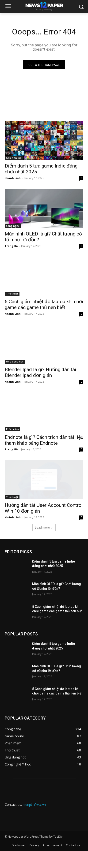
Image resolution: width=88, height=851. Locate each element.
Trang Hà (11, 246)
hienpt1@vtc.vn (34, 804)
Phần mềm (12, 429)
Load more (44, 528)
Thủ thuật (12, 293)
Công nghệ (12, 226)
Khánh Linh (13, 178)
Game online (13, 158)
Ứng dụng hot (14, 361)
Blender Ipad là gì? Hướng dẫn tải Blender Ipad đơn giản (40, 372)
